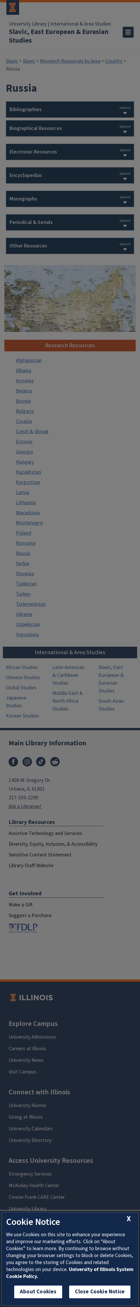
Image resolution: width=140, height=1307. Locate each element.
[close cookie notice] (128, 1219)
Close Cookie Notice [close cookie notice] (100, 1292)
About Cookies (38, 1292)
